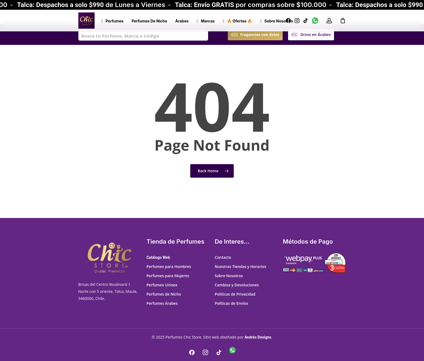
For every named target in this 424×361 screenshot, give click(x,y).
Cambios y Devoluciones (237, 284)
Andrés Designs (258, 337)
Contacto (223, 257)
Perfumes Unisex (161, 284)
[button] (259, 35)
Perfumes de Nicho (163, 294)
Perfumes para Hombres (168, 266)
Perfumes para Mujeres (167, 275)
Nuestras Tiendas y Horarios (240, 266)
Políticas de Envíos (231, 303)
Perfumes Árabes (162, 303)
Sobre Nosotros (229, 275)
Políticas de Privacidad (235, 294)
